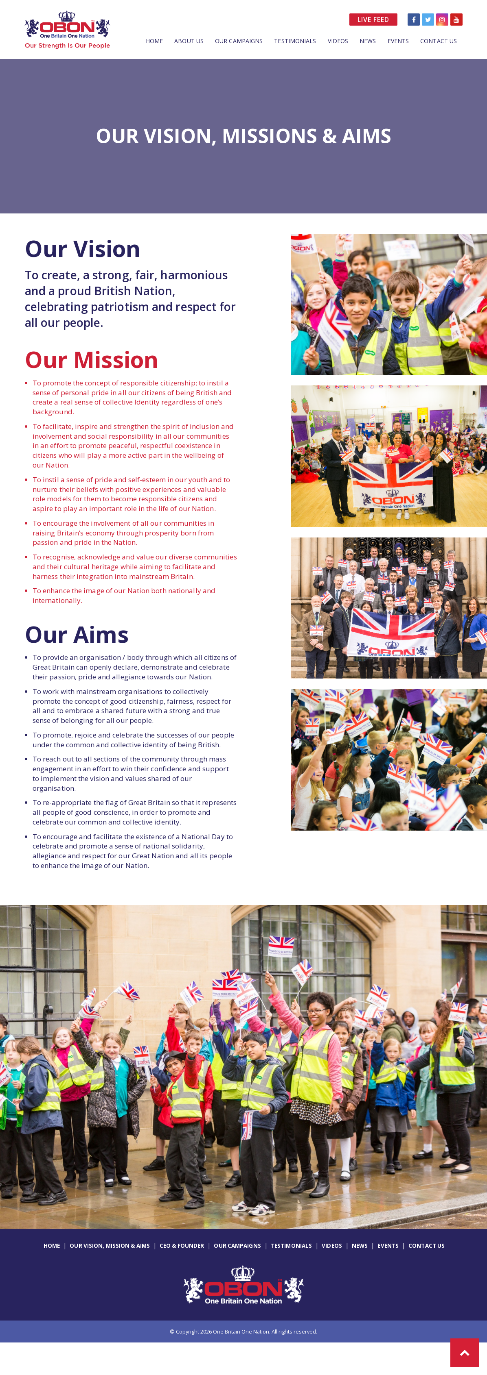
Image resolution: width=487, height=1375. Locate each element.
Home (154, 41)
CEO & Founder (182, 1245)
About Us (189, 41)
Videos (338, 41)
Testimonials (295, 41)
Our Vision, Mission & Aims (110, 1245)
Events (398, 41)
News (368, 41)
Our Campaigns (239, 41)
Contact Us (438, 41)
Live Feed (373, 19)
